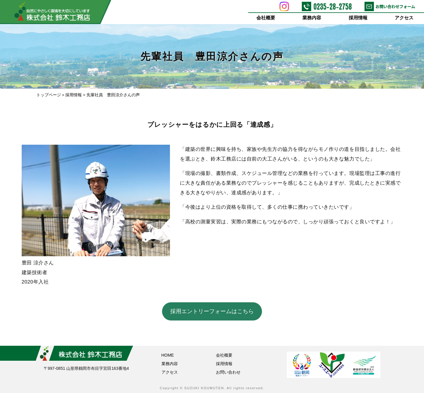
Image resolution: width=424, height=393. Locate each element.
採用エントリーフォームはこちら (212, 311)
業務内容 (312, 17)
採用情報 (358, 17)
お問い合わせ (228, 372)
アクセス (404, 17)
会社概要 (265, 17)
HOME (167, 355)
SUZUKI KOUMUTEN (204, 388)
